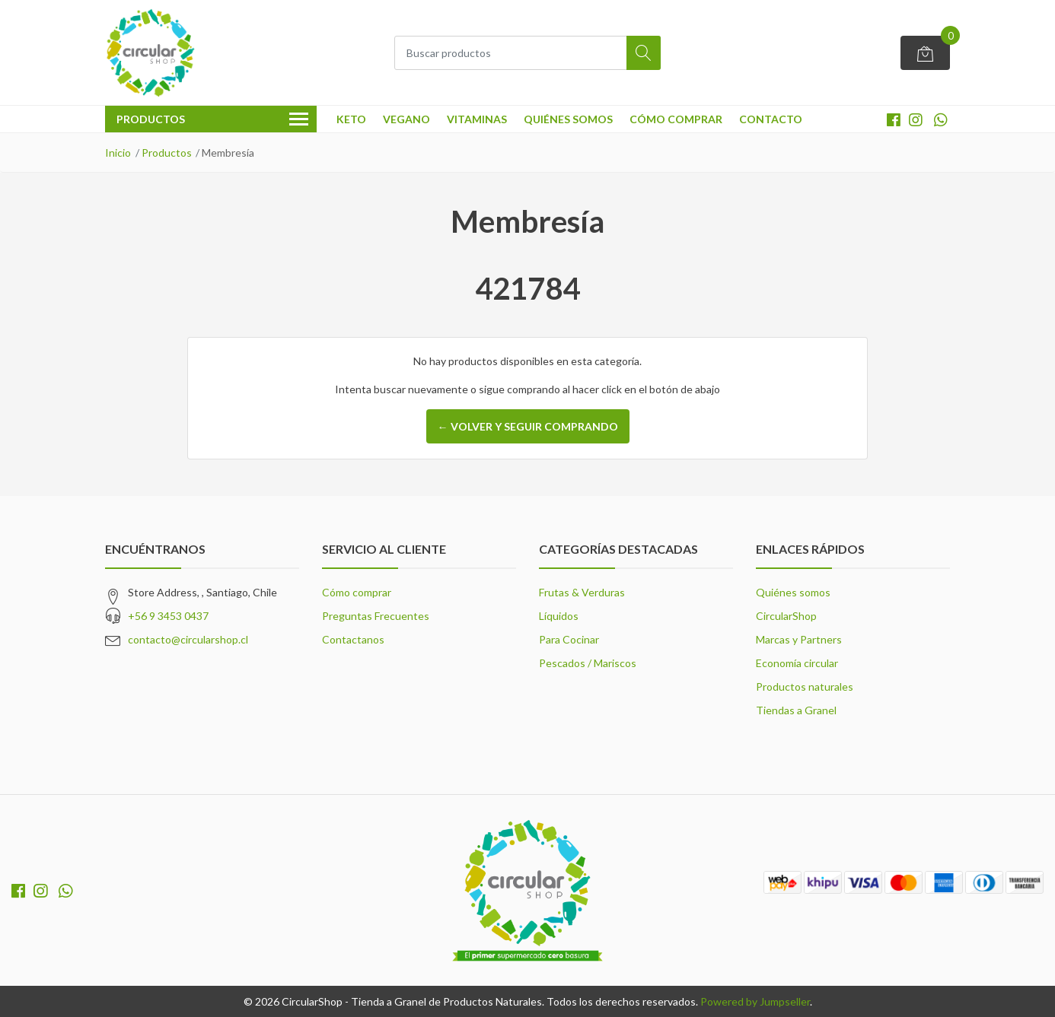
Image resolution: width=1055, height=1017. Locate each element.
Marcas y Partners (799, 639)
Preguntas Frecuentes (375, 615)
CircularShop (786, 615)
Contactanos (353, 639)
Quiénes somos (568, 119)
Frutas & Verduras (582, 592)
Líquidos (558, 615)
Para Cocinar (569, 639)
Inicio (118, 152)
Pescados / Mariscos (587, 662)
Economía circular (797, 662)
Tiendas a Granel (796, 710)
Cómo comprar (675, 119)
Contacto (770, 119)
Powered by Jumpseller (755, 1001)
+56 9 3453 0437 (168, 615)
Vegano (406, 119)
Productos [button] (212, 120)
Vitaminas (477, 119)
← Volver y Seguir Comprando (528, 426)
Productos (167, 152)
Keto (351, 119)
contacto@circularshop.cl (188, 639)
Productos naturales (804, 686)
